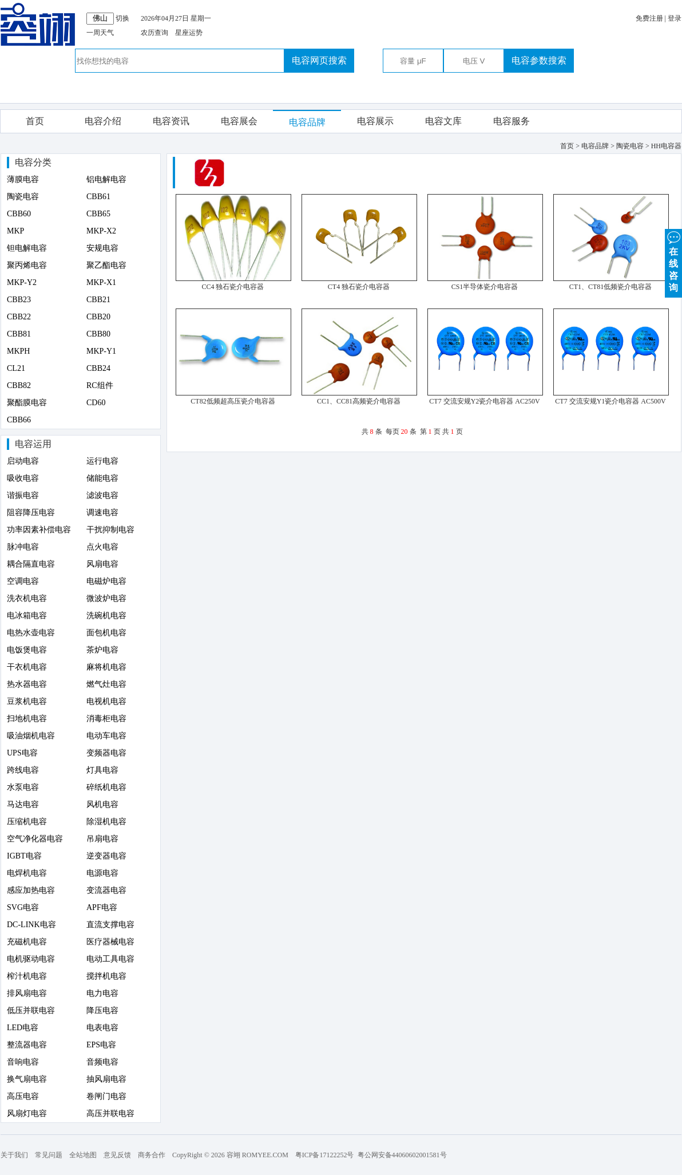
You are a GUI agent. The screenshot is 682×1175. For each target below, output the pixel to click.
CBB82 (19, 385)
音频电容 (102, 1062)
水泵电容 (23, 787)
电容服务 (511, 121)
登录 (674, 18)
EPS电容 (101, 1045)
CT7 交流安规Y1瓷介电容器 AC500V (610, 401)
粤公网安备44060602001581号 (402, 1155)
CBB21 (98, 299)
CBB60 (19, 213)
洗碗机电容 (106, 615)
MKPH (18, 351)
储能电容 (102, 478)
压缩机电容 (27, 821)
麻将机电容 (106, 667)
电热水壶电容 (31, 632)
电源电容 (102, 873)
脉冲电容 (23, 547)
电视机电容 (106, 701)
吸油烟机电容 (31, 735)
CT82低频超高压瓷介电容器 (233, 401)
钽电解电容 (27, 248)
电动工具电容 (110, 959)
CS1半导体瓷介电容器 (484, 287)
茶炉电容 (102, 650)
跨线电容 (23, 770)
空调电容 (23, 581)
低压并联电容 (31, 1010)
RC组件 (99, 385)
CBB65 (98, 213)
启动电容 (23, 461)
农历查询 (154, 33)
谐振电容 (23, 495)
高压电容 (23, 1096)
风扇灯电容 (27, 1113)
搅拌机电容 (106, 976)
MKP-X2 (101, 231)
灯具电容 (102, 770)
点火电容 (102, 547)
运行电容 (102, 461)
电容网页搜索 (319, 60)
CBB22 (19, 316)
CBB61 (98, 196)
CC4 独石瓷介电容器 (232, 287)
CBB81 (19, 334)
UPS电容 (22, 753)
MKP (15, 231)
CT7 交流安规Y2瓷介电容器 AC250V (484, 401)
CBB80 (98, 334)
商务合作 (151, 1155)
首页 (35, 121)
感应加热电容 (31, 890)
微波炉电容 (106, 598)
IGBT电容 (24, 856)
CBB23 (19, 299)
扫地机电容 (27, 718)
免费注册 (649, 18)
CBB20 (98, 316)
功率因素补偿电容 (39, 529)
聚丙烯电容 (27, 265)
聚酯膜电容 (27, 402)
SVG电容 (23, 907)
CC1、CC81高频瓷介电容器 (359, 401)
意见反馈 (117, 1155)
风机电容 (102, 804)
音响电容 (23, 1062)
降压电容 (102, 1010)
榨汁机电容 (27, 976)
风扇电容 (102, 564)
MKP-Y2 (22, 282)
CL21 (16, 368)
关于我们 (14, 1155)
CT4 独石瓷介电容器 (359, 287)
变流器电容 (106, 890)
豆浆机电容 (27, 701)
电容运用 (33, 444)
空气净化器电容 (35, 838)
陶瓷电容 (23, 196)
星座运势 (189, 33)
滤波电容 (102, 495)
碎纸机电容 (106, 787)
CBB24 (98, 368)
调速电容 (102, 512)
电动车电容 (106, 735)
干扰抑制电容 (110, 529)
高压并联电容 (110, 1113)
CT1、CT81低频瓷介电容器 (610, 287)
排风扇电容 (27, 993)
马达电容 (23, 804)
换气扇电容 (27, 1079)
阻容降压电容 (31, 512)
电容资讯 (171, 121)
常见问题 (48, 1155)
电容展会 (239, 121)
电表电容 (102, 1027)
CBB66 (19, 420)
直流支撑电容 (110, 924)
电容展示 (375, 121)
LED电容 (22, 1027)
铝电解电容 (106, 179)
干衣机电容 (27, 667)
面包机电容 (106, 632)
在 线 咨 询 (673, 260)
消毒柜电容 (106, 718)
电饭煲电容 (27, 650)
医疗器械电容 (110, 941)
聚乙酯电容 (106, 265)
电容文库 (443, 121)
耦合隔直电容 (31, 564)
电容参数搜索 (539, 60)
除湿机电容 (106, 821)
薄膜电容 (23, 179)
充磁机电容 (27, 941)
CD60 (95, 402)
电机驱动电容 (31, 959)
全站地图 (83, 1155)
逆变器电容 (106, 856)
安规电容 (102, 248)
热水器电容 (27, 684)
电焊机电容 (27, 873)
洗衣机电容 (27, 598)
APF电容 (101, 907)
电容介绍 (103, 121)
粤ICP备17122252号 (324, 1155)
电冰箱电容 (27, 615)
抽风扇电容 (106, 1079)
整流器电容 (27, 1045)
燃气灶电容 (106, 684)
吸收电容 (23, 478)
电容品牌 (307, 122)
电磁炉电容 (106, 581)
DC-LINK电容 (31, 924)
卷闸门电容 (106, 1096)
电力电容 (102, 993)
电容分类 (33, 162)
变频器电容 (106, 753)
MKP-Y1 (101, 351)
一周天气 (100, 33)
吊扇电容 (102, 838)
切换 (122, 18)
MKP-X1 (101, 282)
